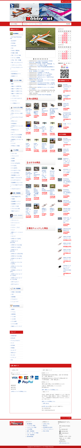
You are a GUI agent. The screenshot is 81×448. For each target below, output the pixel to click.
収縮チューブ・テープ (16, 326)
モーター (13, 225)
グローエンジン (14, 220)
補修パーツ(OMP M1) (15, 86)
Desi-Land (13, 45)
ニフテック (13, 357)
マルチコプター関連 (16, 107)
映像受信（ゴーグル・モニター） (16, 140)
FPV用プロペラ (14, 129)
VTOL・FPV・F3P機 (15, 60)
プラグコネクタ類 (15, 208)
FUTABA (12, 43)
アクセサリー (14, 299)
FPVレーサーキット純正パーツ (16, 114)
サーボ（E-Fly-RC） (15, 163)
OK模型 (12, 347)
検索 (68, 24)
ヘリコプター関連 (15, 80)
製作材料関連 (14, 306)
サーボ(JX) (13, 165)
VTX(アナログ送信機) (15, 137)
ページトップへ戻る (66, 417)
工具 (11, 294)
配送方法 (45, 425)
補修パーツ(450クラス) (16, 88)
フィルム (13, 311)
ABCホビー (13, 352)
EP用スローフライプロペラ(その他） (16, 267)
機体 (11, 83)
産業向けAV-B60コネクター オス (44, 210)
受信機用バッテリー (15, 201)
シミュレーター (14, 301)
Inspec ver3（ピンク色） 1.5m (28, 145)
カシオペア (13, 350)
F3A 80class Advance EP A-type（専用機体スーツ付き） (36, 192)
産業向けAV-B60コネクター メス (52, 210)
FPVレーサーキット (15, 111)
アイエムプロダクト (15, 340)
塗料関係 (13, 314)
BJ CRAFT (13, 40)
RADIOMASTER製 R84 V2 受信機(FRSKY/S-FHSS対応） (54, 112)
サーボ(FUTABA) (14, 172)
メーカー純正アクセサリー (16, 185)
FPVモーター (14, 121)
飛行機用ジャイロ (15, 175)
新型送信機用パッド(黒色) (36, 113)
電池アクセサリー (15, 211)
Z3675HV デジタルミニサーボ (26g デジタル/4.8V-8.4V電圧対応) (67, 268)
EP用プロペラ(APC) (15, 247)
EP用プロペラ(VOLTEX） (14, 250)
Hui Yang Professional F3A (16, 37)
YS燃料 (12, 199)
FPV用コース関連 (15, 145)
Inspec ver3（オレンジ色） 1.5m (36, 146)
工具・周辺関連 (15, 288)
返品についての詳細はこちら (48, 401)
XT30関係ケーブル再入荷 (43, 72)
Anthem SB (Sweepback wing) (45, 110)
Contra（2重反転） (15, 50)
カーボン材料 (14, 323)
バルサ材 (13, 319)
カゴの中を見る (66, 1)
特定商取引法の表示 (47, 427)
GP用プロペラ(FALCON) (14, 241)
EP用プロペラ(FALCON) (16, 253)
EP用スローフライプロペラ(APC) (16, 263)
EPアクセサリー (14, 284)
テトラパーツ (14, 71)
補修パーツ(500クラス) (16, 91)
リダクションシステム (16, 65)
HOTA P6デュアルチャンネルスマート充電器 (52, 174)
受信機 (12, 160)
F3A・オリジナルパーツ (16, 62)
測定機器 (13, 296)
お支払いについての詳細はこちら (18, 391)
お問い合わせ (46, 403)
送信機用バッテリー (15, 203)
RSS (44, 431)
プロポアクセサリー (15, 188)
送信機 (12, 158)
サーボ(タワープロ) (15, 170)
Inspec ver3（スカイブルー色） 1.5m (44, 129)
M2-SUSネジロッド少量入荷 (43, 75)
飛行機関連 (14, 33)
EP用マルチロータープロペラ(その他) (16, 278)
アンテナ (13, 143)
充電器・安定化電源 (15, 292)
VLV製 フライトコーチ (28, 129)
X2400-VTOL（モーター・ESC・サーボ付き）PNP (28, 211)
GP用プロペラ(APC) (15, 238)
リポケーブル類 (14, 206)
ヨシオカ (12, 355)
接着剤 (12, 309)
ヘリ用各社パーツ (15, 103)
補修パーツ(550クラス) (16, 93)
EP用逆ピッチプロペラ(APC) (16, 271)
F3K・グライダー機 (15, 55)
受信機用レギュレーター (16, 182)
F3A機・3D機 (14, 53)
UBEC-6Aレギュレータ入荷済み (44, 74)
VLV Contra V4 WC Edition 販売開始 (46, 83)
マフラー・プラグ (15, 227)
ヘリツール (13, 100)
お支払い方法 (46, 423)
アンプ (12, 230)
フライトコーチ (14, 156)
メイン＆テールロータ (16, 98)
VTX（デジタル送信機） (16, 134)
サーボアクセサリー (15, 180)
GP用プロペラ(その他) (16, 245)
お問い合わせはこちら (64, 443)
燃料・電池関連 (15, 193)
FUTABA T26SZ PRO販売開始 (44, 94)
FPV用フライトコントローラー (16, 126)
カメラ (12, 132)
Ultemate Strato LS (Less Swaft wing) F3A (44, 146)
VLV (11, 48)
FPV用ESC (13, 123)
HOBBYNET (13, 335)
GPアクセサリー (14, 281)
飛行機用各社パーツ (15, 73)
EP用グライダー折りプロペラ (16, 259)
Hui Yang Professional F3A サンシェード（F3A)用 (29, 111)
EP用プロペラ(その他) (16, 256)
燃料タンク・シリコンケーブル (16, 233)
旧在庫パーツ (14, 76)
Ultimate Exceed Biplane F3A (52, 146)
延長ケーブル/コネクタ (16, 177)
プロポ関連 (14, 150)
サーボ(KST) (13, 168)
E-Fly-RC (12, 338)
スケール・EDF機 (15, 57)
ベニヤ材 (13, 316)
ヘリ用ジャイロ (14, 96)
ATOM (47, 431)
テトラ (12, 343)
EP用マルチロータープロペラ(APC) (16, 274)
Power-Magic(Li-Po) (15, 196)
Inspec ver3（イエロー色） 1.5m (52, 129)
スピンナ (13, 236)
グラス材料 (13, 321)
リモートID (13, 153)
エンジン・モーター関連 (16, 216)
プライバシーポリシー (48, 429)
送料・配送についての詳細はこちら (50, 389)
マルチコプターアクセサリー (16, 118)
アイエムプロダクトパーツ (16, 68)
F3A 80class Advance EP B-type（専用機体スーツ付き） (28, 193)
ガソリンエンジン (15, 222)
